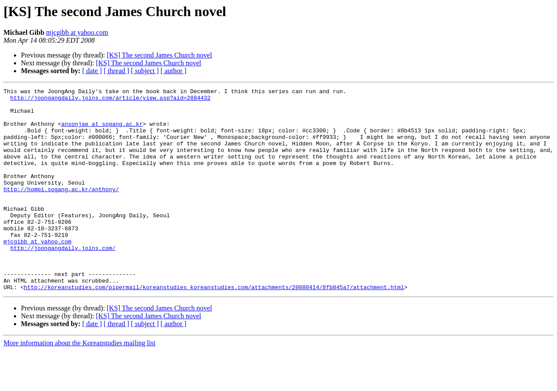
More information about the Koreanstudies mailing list (79, 383)
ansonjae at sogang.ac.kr (102, 131)
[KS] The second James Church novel (159, 55)
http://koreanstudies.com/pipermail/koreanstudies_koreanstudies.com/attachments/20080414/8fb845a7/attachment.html (214, 327)
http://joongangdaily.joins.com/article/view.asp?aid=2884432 (110, 100)
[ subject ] (145, 70)
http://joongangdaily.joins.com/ (63, 280)
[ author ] (174, 70)
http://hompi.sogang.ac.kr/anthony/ (61, 210)
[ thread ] (116, 70)
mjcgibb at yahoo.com (77, 32)
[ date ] (92, 70)
